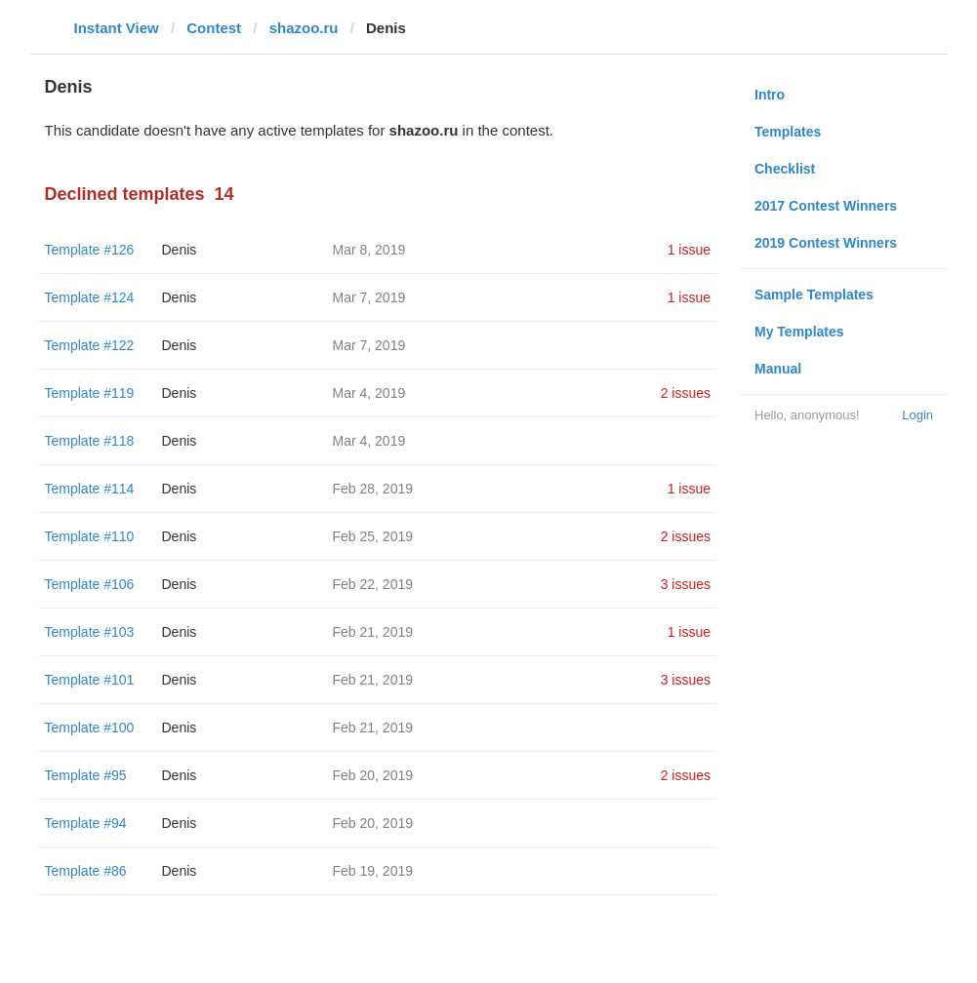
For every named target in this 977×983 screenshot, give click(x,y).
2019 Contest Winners (825, 243)
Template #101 (90, 680)
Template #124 (90, 297)
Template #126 (90, 249)
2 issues (686, 393)
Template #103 (90, 632)
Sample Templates (814, 294)
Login (917, 415)
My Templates (799, 331)
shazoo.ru (304, 28)
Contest (213, 28)
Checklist (784, 169)
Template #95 (86, 775)
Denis (179, 249)
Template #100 (90, 727)
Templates (787, 131)
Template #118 (90, 441)
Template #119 (90, 393)
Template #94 (86, 823)
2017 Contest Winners (825, 206)
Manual (777, 368)
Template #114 (90, 488)
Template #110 (90, 536)
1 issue (689, 249)
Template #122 (90, 345)
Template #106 (90, 584)
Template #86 (86, 871)
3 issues (686, 584)
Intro (769, 94)
